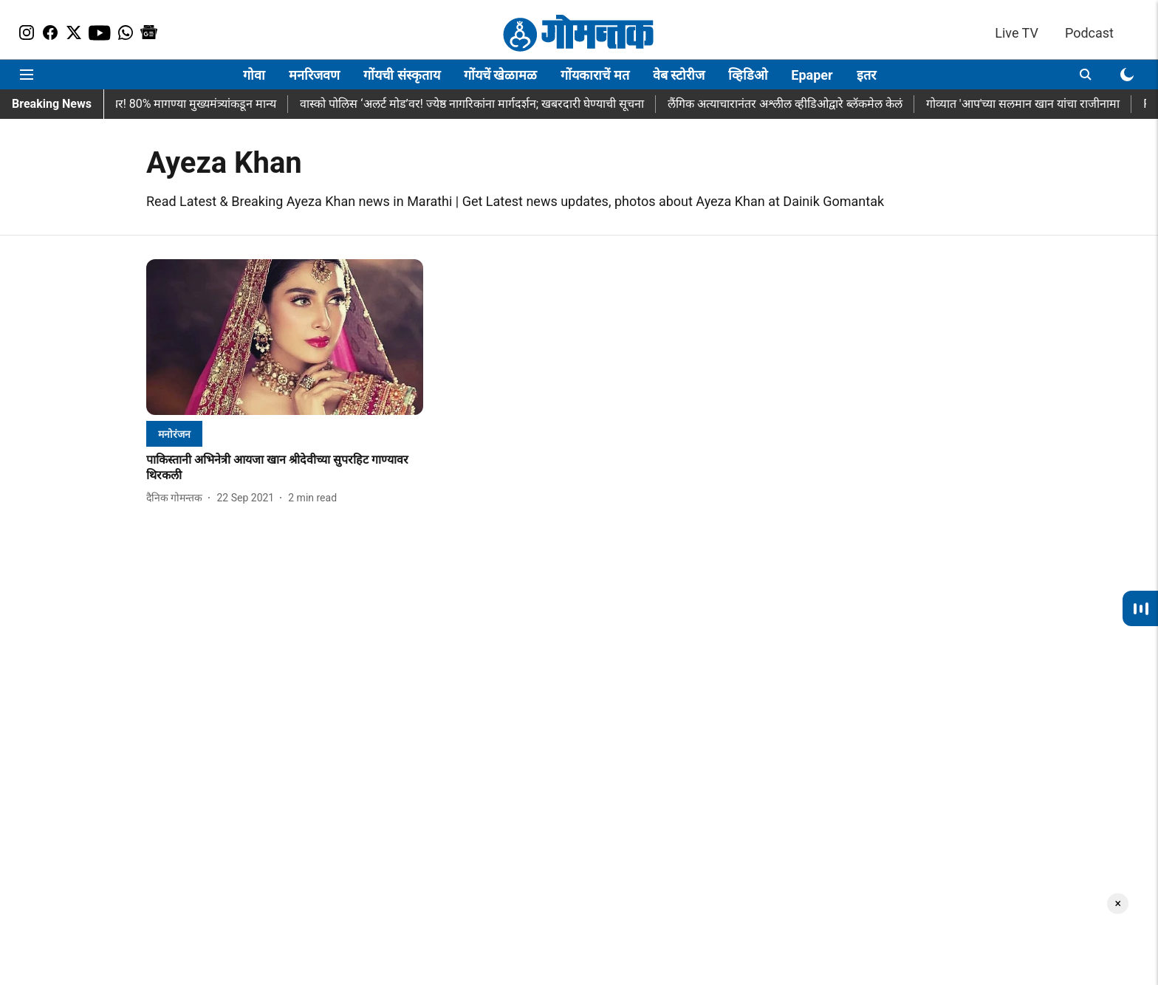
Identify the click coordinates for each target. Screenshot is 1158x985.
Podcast (1089, 33)
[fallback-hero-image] (284, 337)
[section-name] (174, 434)
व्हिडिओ (747, 75)
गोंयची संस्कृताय (401, 75)
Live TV (1016, 33)
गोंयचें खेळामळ (500, 75)
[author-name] (177, 498)
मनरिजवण (314, 75)
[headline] (284, 468)
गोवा (254, 75)
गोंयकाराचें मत (594, 75)
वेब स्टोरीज (679, 75)
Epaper (811, 75)
